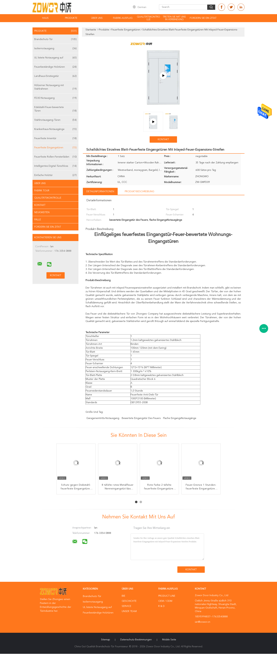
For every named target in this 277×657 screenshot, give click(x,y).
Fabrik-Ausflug (122, 18)
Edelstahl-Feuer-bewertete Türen (55, 109)
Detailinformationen (100, 191)
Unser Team (129, 611)
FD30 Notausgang (55, 98)
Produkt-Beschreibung (139, 191)
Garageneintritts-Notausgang (102, 418)
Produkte (71, 18)
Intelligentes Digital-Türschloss (55, 166)
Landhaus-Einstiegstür (55, 76)
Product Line (166, 596)
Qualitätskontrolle (148, 18)
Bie (123, 596)
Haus (45, 18)
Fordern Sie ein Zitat (203, 18)
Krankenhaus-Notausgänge (55, 129)
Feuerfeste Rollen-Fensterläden (55, 157)
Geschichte (129, 601)
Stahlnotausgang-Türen (55, 120)
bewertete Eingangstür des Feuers (141, 418)
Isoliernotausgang (55, 48)
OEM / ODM (165, 601)
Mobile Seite (169, 639)
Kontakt (39, 205)
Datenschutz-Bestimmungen (136, 639)
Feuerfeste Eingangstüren (55, 147)
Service (126, 606)
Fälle (37, 219)
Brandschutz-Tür (55, 39)
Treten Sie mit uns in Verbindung (174, 18)
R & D (161, 606)
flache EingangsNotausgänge (179, 418)
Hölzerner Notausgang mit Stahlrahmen (55, 87)
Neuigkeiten (41, 212)
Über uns (97, 18)
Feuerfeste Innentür (55, 138)
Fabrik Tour (41, 190)
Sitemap (105, 639)
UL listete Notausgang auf (55, 57)
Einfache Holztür (55, 175)
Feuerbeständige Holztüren (55, 67)
